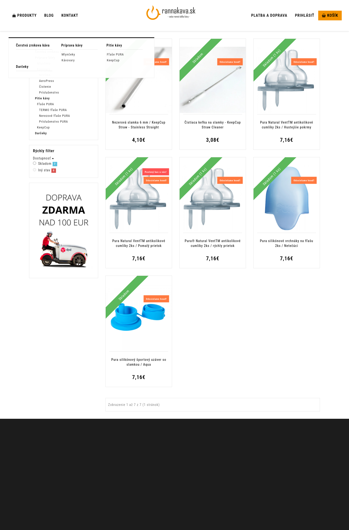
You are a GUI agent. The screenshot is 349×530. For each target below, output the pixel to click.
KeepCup (43, 127)
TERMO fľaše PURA (53, 110)
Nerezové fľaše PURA (54, 116)
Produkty (24, 15)
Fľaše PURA (45, 104)
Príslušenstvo (49, 92)
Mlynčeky (44, 63)
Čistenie (45, 86)
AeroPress (46, 81)
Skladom (46, 172)
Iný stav (46, 179)
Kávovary (43, 69)
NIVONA (45, 75)
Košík (330, 15)
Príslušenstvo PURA (53, 121)
